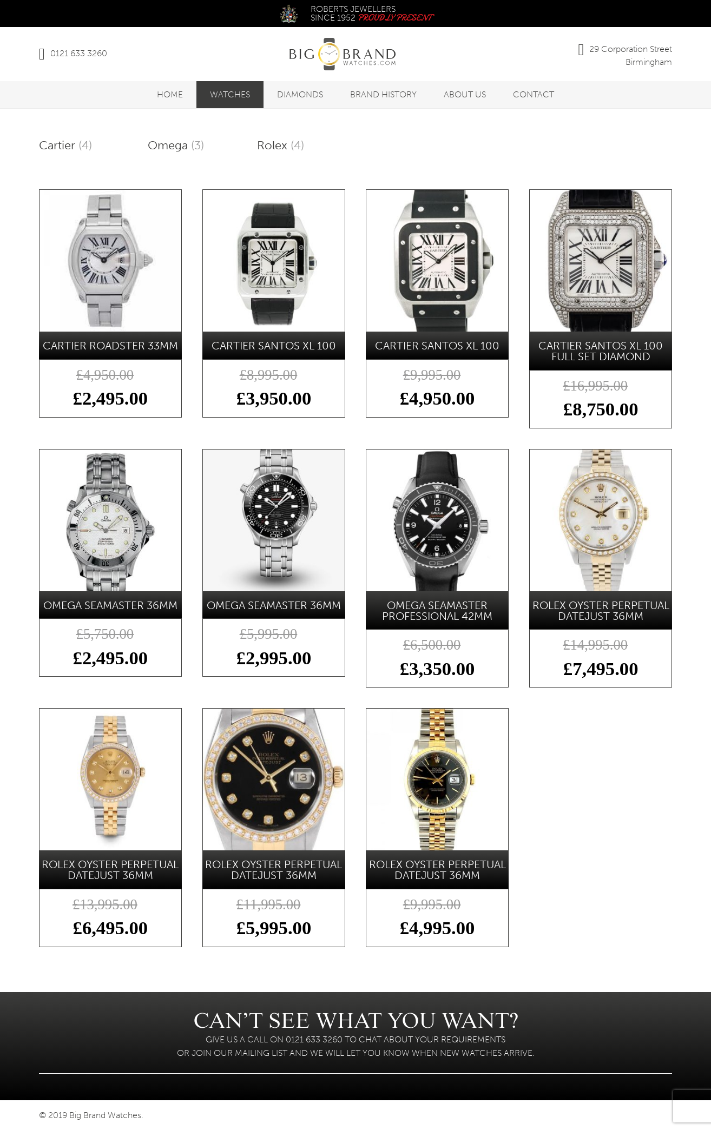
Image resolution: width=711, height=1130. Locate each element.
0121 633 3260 (78, 53)
